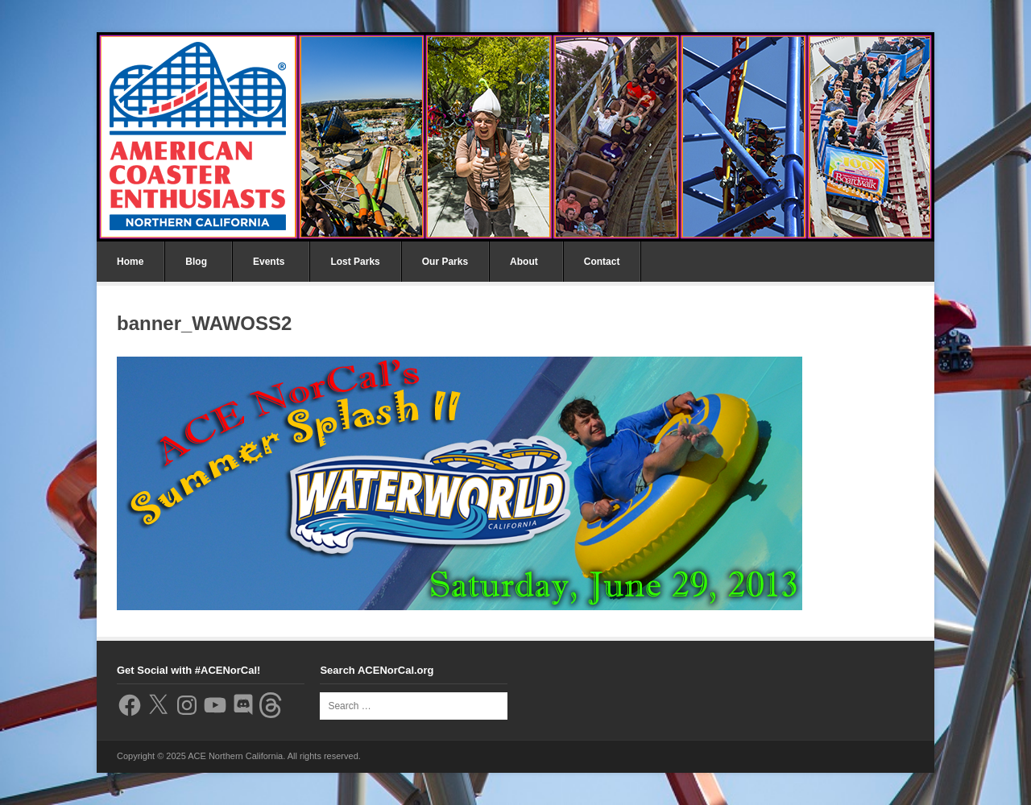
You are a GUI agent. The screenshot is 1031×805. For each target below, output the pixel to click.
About (524, 261)
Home (130, 261)
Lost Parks (354, 261)
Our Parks (445, 261)
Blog (196, 261)
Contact (602, 261)
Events (268, 261)
